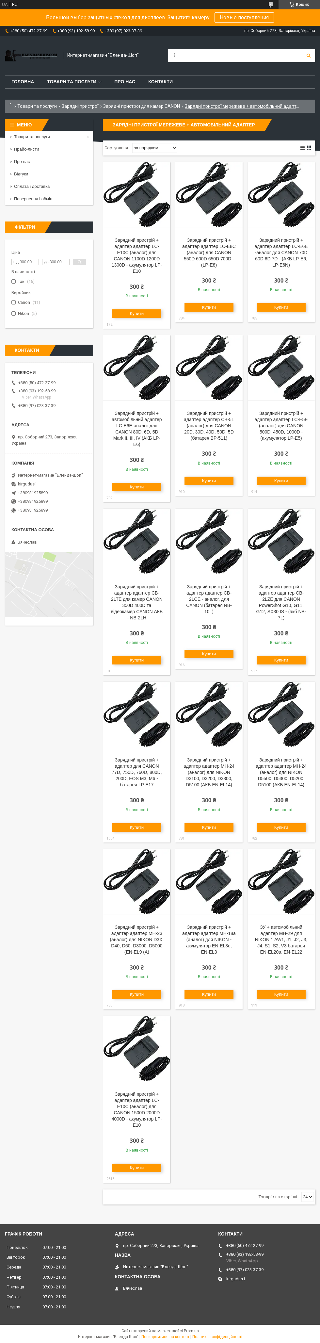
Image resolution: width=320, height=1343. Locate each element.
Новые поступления (244, 17)
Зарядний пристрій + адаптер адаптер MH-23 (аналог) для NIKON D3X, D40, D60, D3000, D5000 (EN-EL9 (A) (137, 940)
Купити (137, 313)
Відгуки (21, 174)
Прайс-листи (26, 149)
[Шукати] (308, 55)
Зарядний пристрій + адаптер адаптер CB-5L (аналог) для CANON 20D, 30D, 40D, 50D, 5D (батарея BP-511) (209, 426)
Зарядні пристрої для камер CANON (141, 106)
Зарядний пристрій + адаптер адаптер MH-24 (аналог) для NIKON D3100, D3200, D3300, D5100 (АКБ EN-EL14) (209, 772)
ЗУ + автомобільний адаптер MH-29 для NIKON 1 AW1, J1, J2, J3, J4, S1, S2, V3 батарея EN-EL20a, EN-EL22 (281, 940)
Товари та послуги (71, 81)
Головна (22, 81)
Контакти (160, 81)
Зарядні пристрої (80, 106)
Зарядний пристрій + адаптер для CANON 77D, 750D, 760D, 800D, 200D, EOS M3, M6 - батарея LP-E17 (137, 772)
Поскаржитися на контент (165, 1337)
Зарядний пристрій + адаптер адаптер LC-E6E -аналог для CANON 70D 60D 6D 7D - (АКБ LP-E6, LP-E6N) (281, 252)
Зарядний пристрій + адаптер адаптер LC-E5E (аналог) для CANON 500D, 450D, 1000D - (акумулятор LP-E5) (281, 426)
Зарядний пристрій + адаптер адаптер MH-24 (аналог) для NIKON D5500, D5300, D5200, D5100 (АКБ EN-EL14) (281, 772)
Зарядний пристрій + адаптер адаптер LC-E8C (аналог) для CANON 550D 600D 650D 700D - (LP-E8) (209, 252)
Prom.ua (191, 1331)
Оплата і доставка (32, 186)
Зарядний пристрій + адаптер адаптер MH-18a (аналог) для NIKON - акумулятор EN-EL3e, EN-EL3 (209, 940)
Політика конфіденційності (217, 1337)
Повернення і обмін (33, 198)
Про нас (124, 81)
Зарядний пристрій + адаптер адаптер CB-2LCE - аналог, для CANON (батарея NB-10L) (209, 599)
